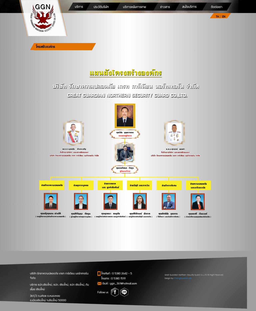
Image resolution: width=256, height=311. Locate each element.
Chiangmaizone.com (183, 278)
